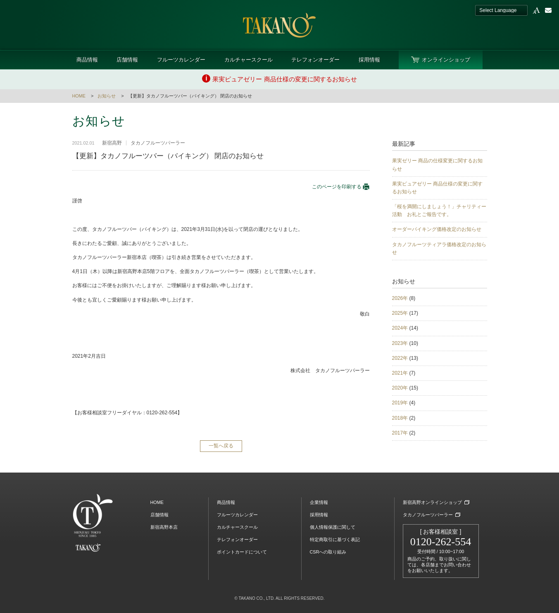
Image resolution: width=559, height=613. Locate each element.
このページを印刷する (341, 187)
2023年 (400, 343)
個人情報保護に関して (332, 527)
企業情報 (319, 502)
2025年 (400, 313)
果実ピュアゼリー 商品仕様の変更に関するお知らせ (437, 188)
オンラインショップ (446, 60)
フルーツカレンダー (181, 60)
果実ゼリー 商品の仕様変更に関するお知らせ (437, 164)
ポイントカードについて (242, 551)
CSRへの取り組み (328, 551)
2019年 (400, 403)
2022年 (400, 358)
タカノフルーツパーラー (428, 514)
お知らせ (107, 95)
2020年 (400, 388)
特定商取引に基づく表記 (335, 539)
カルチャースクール (248, 60)
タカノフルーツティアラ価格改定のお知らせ (439, 248)
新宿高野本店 (164, 527)
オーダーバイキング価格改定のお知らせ (436, 229)
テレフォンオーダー (315, 60)
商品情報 (87, 60)
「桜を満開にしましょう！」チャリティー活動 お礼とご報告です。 (439, 210)
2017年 (400, 433)
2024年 (400, 328)
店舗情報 (127, 60)
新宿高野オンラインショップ (432, 502)
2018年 (400, 418)
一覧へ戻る (221, 446)
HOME (79, 95)
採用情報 (369, 60)
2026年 (400, 298)
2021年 (400, 373)
